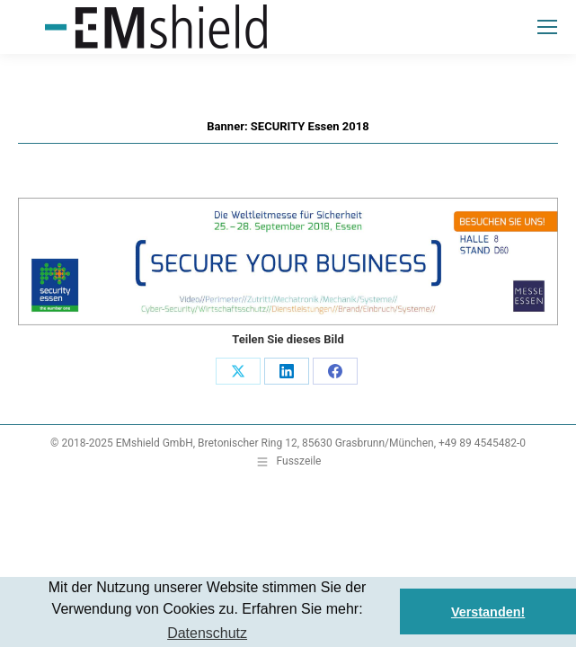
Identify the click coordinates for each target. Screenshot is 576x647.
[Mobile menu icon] (547, 27)
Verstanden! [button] (488, 612)
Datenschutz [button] (207, 633)
